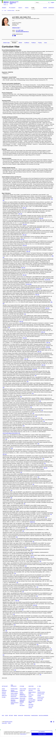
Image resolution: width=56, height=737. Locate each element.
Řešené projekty (22, 698)
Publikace (33, 42)
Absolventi (30, 707)
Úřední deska (39, 700)
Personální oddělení (32, 699)
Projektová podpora (23, 696)
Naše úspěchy (31, 704)
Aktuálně (5, 686)
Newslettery (4, 693)
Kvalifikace (26, 42)
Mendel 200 (4, 692)
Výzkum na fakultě (23, 688)
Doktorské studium (14, 694)
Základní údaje (6, 42)
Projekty (40, 42)
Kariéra (31, 686)
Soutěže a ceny (22, 690)
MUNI (3, 715)
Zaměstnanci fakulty (40, 693)
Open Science (22, 705)
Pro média (3, 697)
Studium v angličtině (14, 693)
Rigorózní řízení (13, 696)
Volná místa (31, 690)
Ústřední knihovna (27, 715)
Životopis (14, 42)
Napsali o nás (4, 695)
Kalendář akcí (4, 690)
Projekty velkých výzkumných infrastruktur (22, 701)
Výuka (45, 42)
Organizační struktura (41, 692)
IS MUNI (6, 715)
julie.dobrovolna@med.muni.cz (22, 31)
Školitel (20, 42)
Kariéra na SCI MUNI (32, 688)
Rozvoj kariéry (31, 694)
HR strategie (31, 698)
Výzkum (22, 686)
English (52, 2)
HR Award (39, 695)
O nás (39, 686)
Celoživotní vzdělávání (14, 698)
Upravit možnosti (21, 734)
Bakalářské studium (14, 688)
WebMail (15, 715)
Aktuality (3, 688)
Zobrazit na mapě (16, 27)
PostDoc (21, 703)
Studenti (45, 7)
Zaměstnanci (51, 7)
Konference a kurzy (40, 697)
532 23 (18, 30)
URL (52, 199)
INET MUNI (11, 715)
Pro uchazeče (13, 686)
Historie (38, 690)
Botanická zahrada (34, 715)
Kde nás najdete (40, 698)
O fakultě (30, 696)
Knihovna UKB (20, 715)
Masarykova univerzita (8, 721)
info (3, 200)
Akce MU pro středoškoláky (43, 715)
